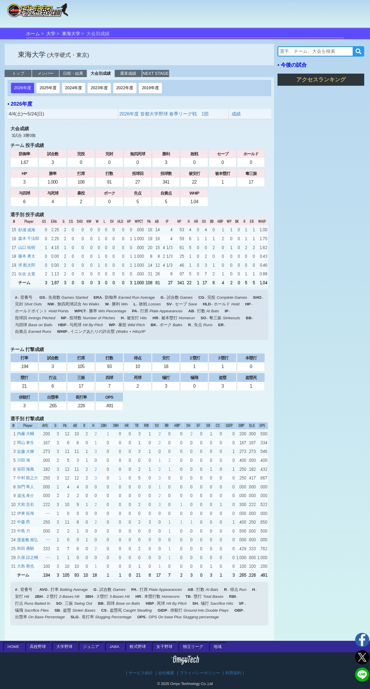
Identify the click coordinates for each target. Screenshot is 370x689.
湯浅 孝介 (25, 495)
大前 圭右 (25, 504)
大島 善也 (25, 566)
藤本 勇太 (26, 256)
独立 (193, 647)
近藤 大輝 (25, 451)
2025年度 (48, 87)
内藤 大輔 (25, 433)
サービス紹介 (141, 673)
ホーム (33, 33)
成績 (236, 113)
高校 (38, 647)
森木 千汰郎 (28, 238)
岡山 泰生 (25, 442)
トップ (18, 73)
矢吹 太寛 (26, 274)
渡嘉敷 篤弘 (27, 539)
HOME (13, 647)
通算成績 (128, 73)
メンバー (46, 73)
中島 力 (23, 530)
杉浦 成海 (26, 229)
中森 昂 (23, 521)
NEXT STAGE (156, 73)
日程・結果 (73, 73)
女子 (164, 647)
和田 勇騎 (25, 548)
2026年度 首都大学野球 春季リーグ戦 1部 (164, 113)
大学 (51, 33)
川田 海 (23, 460)
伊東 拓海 (25, 513)
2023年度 (99, 87)
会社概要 (166, 673)
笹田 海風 (25, 469)
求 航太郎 (26, 265)
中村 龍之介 (27, 477)
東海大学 (71, 33)
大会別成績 (100, 73)
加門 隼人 (25, 486)
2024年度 (73, 87)
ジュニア (91, 647)
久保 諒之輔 (27, 557)
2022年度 (124, 87)
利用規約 (233, 673)
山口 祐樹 (26, 247)
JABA (114, 647)
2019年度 (150, 87)
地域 (218, 647)
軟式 (138, 647)
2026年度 (22, 87)
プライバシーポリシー (200, 673)
